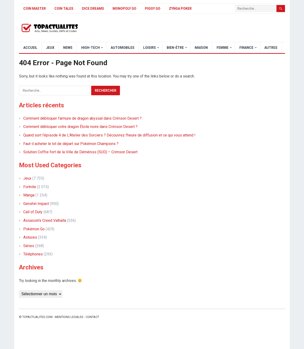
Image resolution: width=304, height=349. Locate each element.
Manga (28, 195)
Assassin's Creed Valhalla (44, 220)
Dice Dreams (93, 8)
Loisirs (149, 48)
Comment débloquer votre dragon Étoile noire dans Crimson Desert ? (80, 126)
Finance (246, 48)
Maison (201, 48)
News (67, 48)
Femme (222, 48)
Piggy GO (152, 8)
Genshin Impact (36, 203)
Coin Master (34, 8)
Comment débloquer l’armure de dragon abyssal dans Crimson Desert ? (82, 118)
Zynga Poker (180, 8)
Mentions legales (69, 317)
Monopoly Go (124, 8)
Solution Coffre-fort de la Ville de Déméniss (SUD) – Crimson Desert (80, 152)
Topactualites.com (37, 317)
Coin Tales (63, 8)
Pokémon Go (34, 229)
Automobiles (122, 48)
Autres (270, 48)
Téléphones (33, 254)
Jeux (50, 48)
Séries (28, 246)
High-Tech (90, 48)
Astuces (30, 237)
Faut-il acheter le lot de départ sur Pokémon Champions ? (71, 143)
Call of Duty (33, 212)
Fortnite (29, 187)
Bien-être (175, 48)
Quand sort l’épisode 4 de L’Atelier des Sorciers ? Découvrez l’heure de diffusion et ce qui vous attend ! (109, 135)
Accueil (30, 48)
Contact (92, 317)
